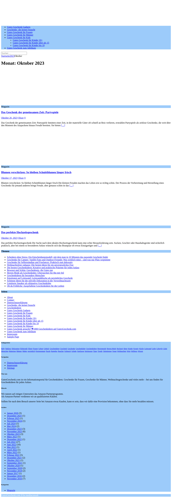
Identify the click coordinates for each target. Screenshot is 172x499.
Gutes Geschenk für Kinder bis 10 (28, 45)
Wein (128, 351)
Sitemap (11, 368)
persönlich (31, 351)
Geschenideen (54, 349)
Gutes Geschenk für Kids (18, 37)
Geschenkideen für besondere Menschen (26, 275)
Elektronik (24, 349)
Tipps (95, 351)
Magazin (11, 490)
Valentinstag (107, 351)
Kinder (130, 349)
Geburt (40, 349)
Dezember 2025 (14, 415)
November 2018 (14, 471)
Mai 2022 (11, 447)
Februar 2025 (13, 418)
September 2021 (14, 463)
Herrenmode (101, 349)
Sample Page (13, 337)
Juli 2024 (11, 423)
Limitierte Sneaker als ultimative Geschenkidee (29, 283)
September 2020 (14, 468)
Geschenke (71, 349)
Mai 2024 (11, 426)
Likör (165, 349)
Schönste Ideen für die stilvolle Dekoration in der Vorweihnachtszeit (39, 280)
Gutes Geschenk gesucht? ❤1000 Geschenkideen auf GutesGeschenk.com (41, 329)
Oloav (21, 118)
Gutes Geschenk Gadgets (18, 27)
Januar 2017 (12, 473)
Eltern (30, 349)
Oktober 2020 (13, 465)
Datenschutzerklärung (17, 302)
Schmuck (67, 351)
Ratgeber (54, 351)
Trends (100, 351)
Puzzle (48, 351)
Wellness (134, 351)
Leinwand (147, 349)
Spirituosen (89, 351)
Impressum (12, 334)
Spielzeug (80, 351)
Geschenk (63, 349)
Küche (141, 349)
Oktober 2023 (13, 434)
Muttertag (12, 351)
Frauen (35, 349)
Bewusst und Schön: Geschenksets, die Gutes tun (30, 270)
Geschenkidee (80, 349)
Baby (3, 349)
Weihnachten (121, 351)
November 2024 (14, 421)
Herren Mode (111, 349)
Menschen (4, 351)
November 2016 (14, 478)
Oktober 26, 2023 (9, 118)
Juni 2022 (11, 444)
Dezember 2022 (14, 439)
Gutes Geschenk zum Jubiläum (21, 48)
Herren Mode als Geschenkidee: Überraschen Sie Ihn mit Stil (35, 273)
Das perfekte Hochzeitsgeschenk (20, 232)
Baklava (8, 349)
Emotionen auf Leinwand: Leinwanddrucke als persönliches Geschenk (40, 278)
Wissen (140, 351)
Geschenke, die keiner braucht (21, 29)
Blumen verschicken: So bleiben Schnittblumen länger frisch (36, 172)
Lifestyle (159, 349)
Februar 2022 (13, 455)
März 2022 (12, 452)
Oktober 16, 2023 (9, 238)
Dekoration (16, 349)
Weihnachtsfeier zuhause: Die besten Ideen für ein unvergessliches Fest (40, 265)
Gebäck (46, 349)
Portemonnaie (40, 351)
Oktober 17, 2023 (9, 178)
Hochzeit (120, 349)
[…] (63, 125)
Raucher (61, 351)
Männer (19, 351)
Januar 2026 (12, 413)
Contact (10, 300)
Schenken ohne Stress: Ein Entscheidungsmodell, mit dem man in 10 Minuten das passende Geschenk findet (57, 257)
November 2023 (14, 431)
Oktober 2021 (13, 460)
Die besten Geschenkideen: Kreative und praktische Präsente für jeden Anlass (43, 267)
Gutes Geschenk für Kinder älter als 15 (31, 43)
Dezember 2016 (14, 476)
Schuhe (73, 351)
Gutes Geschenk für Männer (20, 35)
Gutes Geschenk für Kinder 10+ (28, 40)
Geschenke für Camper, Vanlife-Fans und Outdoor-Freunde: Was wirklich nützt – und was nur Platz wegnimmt (58, 259)
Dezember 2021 (14, 457)
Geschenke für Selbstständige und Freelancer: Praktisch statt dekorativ (40, 262)
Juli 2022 (11, 442)
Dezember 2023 (14, 429)
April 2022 (12, 450)
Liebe (154, 349)
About (10, 297)
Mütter (24, 351)
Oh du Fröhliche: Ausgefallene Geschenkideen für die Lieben (35, 286)
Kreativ (136, 349)
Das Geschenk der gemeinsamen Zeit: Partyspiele (29, 112)
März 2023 (12, 436)
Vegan (114, 351)
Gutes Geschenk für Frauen (20, 32)
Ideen (125, 349)
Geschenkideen (14, 308)
